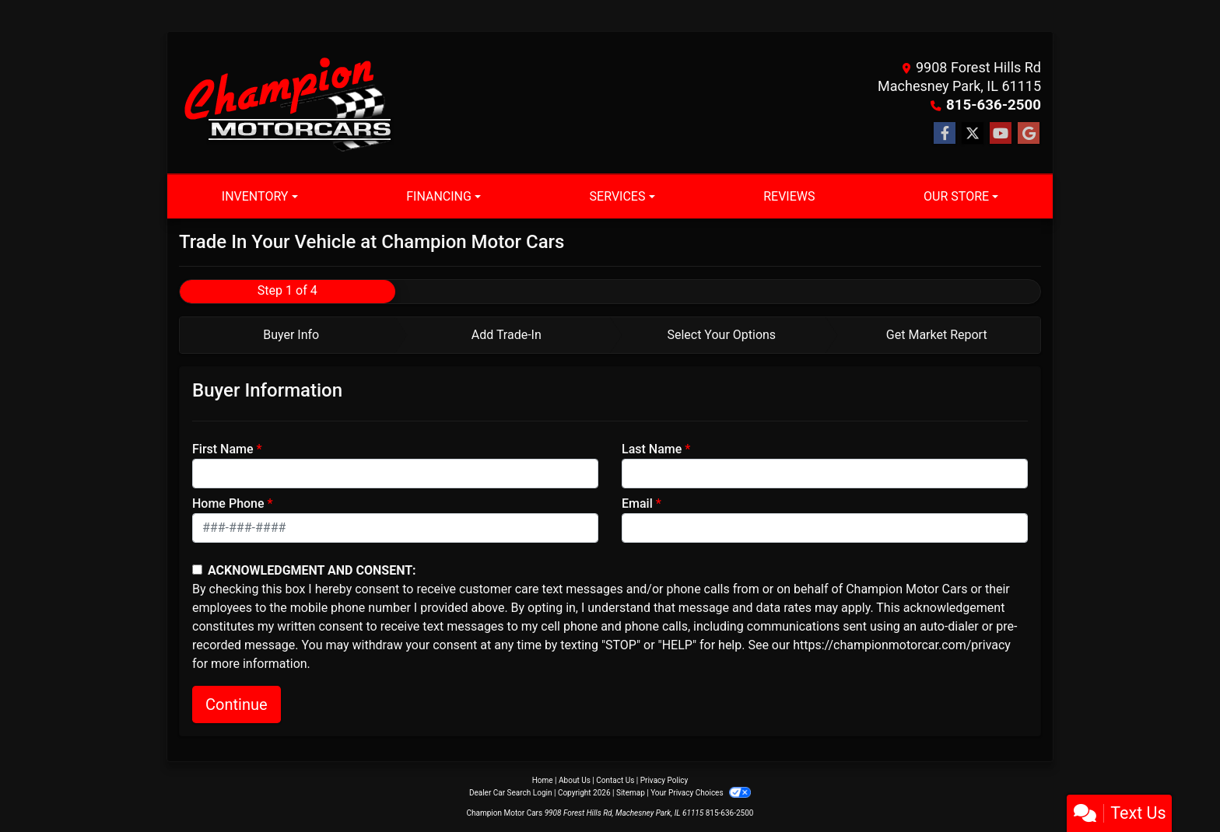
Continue (236, 704)
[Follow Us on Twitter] (972, 133)
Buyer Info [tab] (291, 334)
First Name (223, 449)
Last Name (652, 449)
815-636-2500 (995, 104)
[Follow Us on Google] (1028, 133)
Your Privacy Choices (700, 792)
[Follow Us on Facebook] (944, 133)
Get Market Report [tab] (936, 334)
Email (637, 503)
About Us (575, 780)
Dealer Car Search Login (510, 792)
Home (542, 780)
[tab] (287, 335)
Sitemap (630, 792)
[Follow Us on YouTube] (1000, 133)
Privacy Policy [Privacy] (664, 780)
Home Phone (228, 503)
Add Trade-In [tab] (507, 334)
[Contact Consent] (197, 570)
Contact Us (615, 780)
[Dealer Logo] (288, 102)
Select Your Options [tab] (721, 334)
